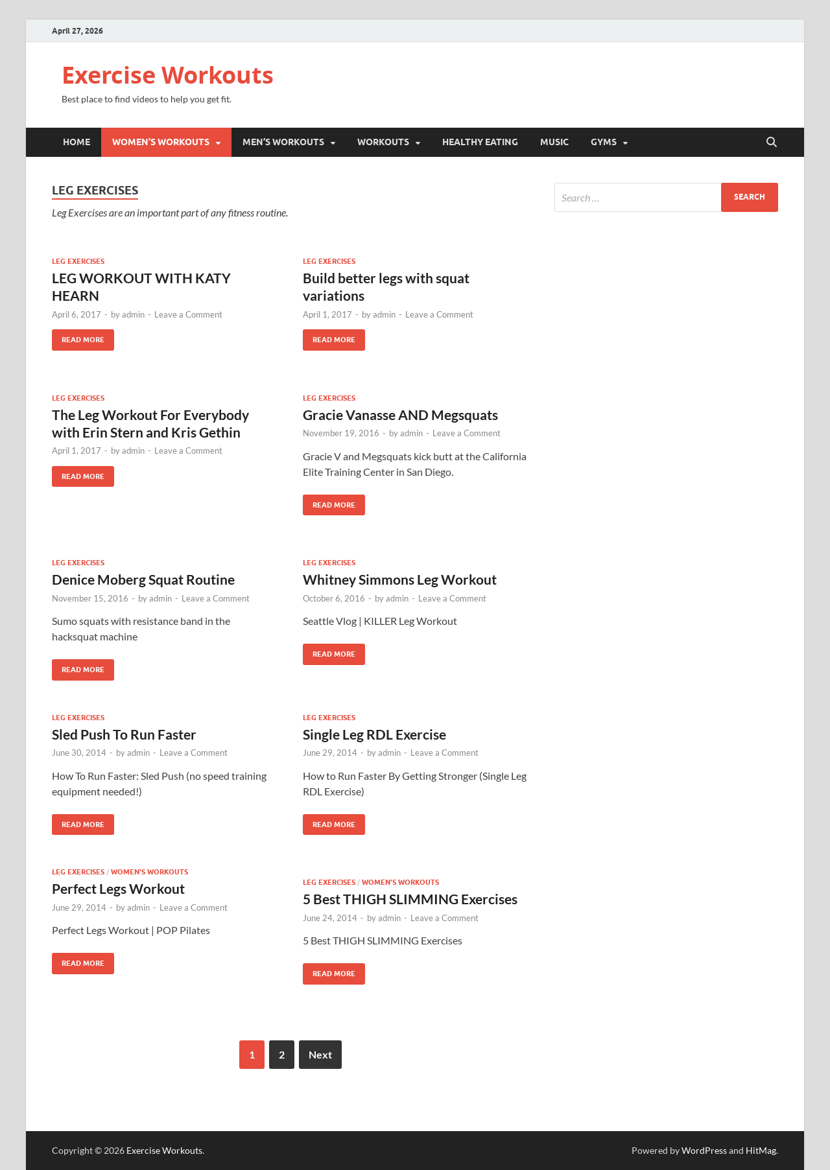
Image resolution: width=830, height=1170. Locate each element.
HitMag (761, 1150)
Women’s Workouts (160, 142)
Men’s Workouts (283, 142)
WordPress (704, 1150)
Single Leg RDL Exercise (374, 734)
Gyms (604, 142)
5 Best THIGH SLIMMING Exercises (410, 899)
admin (133, 314)
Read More (78, 336)
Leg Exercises (78, 261)
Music (554, 142)
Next (320, 1054)
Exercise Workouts (168, 75)
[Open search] (771, 143)
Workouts (383, 142)
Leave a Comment (188, 314)
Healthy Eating (480, 142)
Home (76, 142)
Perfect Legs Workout (118, 888)
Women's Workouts (149, 871)
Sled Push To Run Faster (124, 734)
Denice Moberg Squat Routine (143, 579)
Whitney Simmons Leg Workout (400, 579)
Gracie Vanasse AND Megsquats (400, 414)
